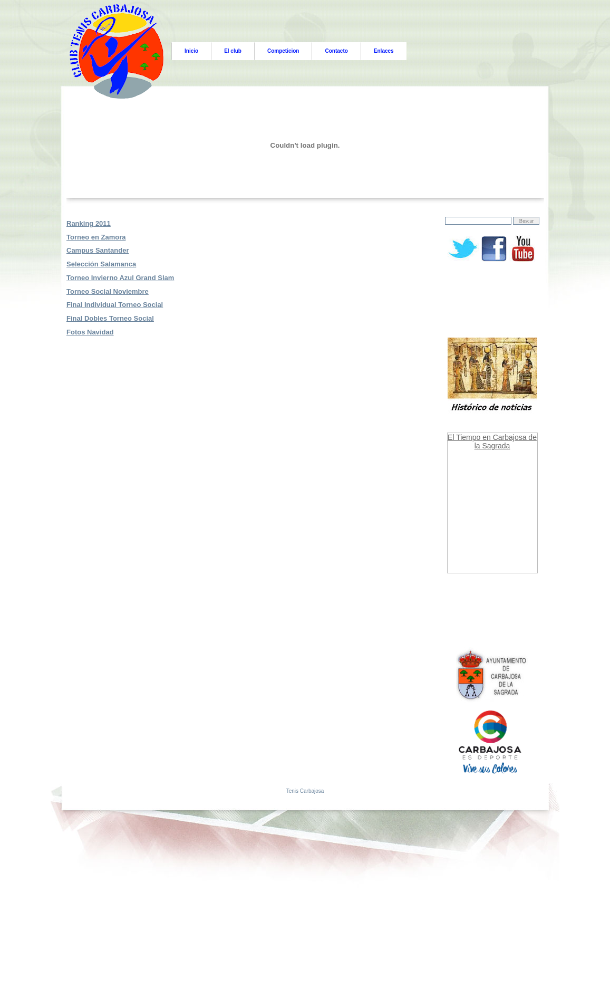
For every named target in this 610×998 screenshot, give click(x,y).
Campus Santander (97, 250)
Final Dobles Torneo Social (110, 318)
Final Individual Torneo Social (114, 305)
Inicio (191, 51)
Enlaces (384, 51)
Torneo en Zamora (95, 237)
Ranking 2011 (88, 223)
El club (232, 51)
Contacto (336, 51)
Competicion (283, 51)
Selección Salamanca (101, 264)
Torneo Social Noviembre (107, 291)
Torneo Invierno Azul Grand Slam (120, 278)
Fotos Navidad (90, 332)
